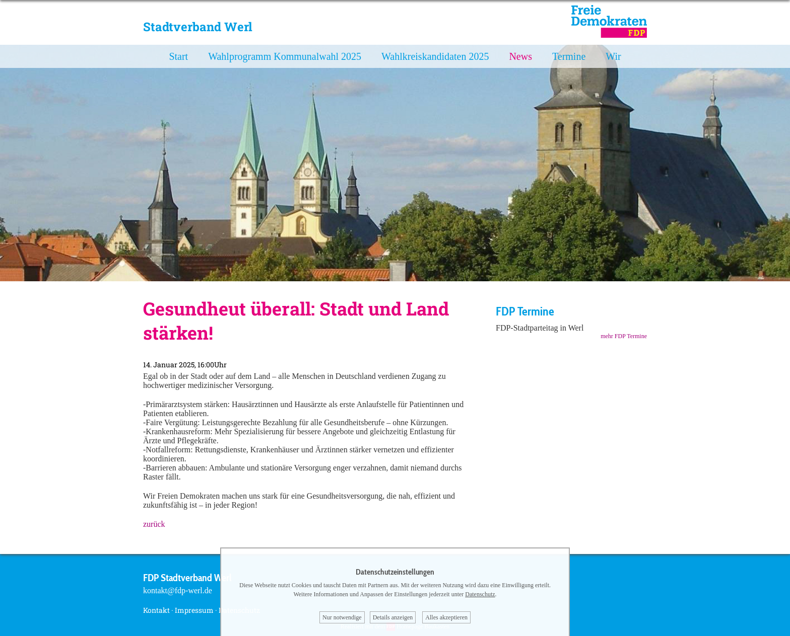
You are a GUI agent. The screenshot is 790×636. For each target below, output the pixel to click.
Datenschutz (480, 594)
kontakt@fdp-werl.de (177, 590)
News (520, 56)
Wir (613, 56)
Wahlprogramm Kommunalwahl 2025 (284, 56)
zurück (154, 524)
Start (178, 56)
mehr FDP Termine (624, 336)
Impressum (194, 610)
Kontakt (156, 610)
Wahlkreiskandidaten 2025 (435, 56)
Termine (568, 56)
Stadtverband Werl (197, 27)
